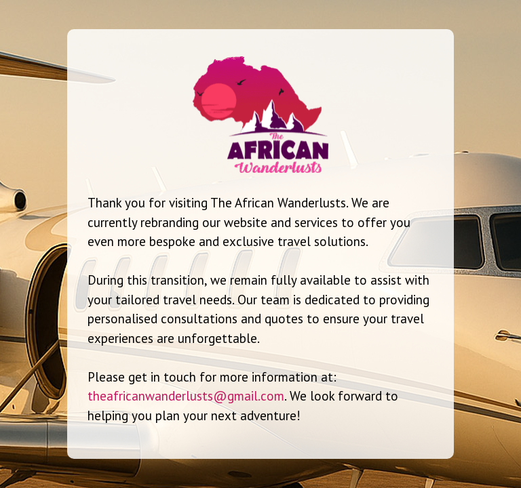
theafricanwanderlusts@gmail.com (186, 396)
